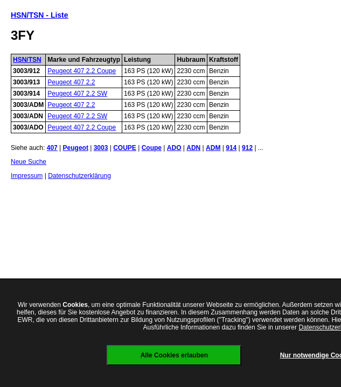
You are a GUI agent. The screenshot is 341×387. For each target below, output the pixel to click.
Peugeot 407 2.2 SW (77, 93)
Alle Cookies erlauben (174, 355)
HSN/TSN (27, 59)
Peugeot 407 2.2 (71, 82)
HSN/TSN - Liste (39, 15)
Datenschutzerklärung (79, 176)
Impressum (27, 176)
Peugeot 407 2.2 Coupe (81, 71)
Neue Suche (28, 162)
